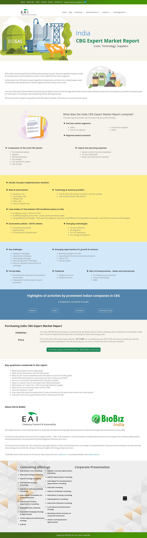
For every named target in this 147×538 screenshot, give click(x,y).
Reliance (32, 311)
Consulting (78, 12)
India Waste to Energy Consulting (59, 495)
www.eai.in (63, 454)
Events (50, 2)
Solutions (105, 12)
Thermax (79, 311)
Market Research (92, 12)
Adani (55, 311)
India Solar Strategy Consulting (31, 475)
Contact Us (58, 2)
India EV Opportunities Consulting (59, 477)
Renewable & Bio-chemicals (30, 508)
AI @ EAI (23, 524)
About (23, 2)
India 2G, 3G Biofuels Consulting (59, 491)
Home (64, 12)
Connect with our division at (75, 2)
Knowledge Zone (119, 12)
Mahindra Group (105, 311)
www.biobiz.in (94, 454)
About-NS (30, 2)
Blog (70, 12)
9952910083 (84, 350)
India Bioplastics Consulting (57, 499)
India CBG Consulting (55, 487)
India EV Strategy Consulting (30, 479)
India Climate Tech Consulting (31, 471)
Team (37, 2)
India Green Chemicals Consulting (59, 503)
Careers (43, 2)
